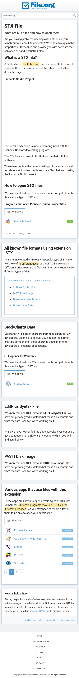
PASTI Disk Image (23, 293)
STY (43, 669)
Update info (30, 620)
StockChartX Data (23, 305)
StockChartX (21, 383)
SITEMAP (39, 652)
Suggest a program (66, 620)
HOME (39, 636)
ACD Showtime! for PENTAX (30, 538)
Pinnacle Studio (23, 221)
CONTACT (40, 663)
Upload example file (46, 620)
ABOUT (39, 658)
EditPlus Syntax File (24, 287)
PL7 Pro (18, 555)
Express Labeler (23, 530)
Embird (18, 546)
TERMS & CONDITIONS (40, 641)
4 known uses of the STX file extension (28, 280)
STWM (37, 669)
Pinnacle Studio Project (26, 299)
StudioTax (20, 563)
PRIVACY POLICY (39, 647)
